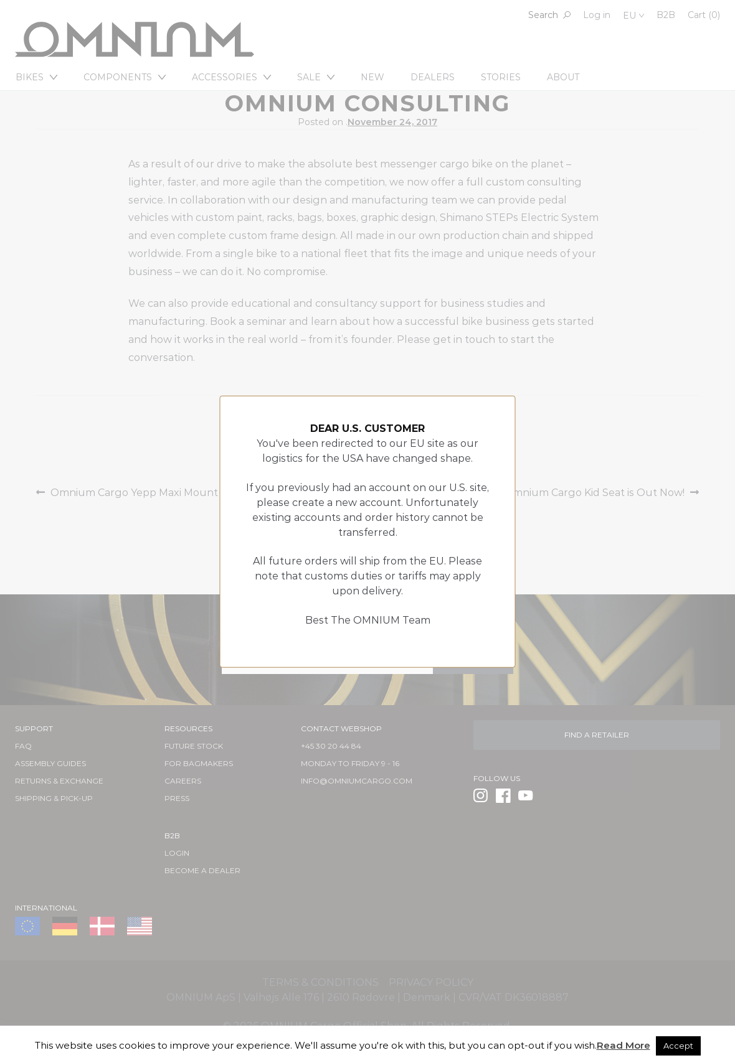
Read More (623, 1045)
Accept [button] (678, 1046)
